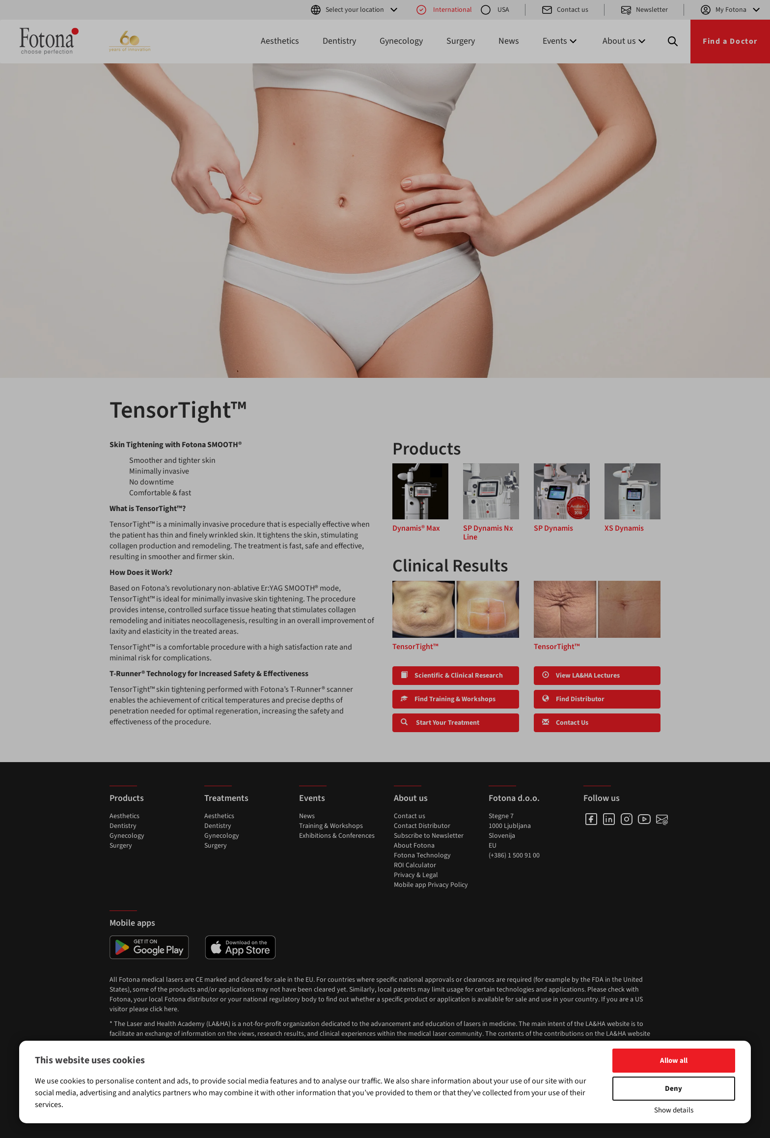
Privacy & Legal (416, 875)
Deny (673, 1088)
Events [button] (561, 41)
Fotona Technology (422, 855)
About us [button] (625, 41)
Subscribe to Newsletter (429, 836)
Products (127, 798)
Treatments (226, 798)
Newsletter (644, 10)
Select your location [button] (355, 10)
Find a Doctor (730, 41)
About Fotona (414, 846)
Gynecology (401, 41)
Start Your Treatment (440, 723)
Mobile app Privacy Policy (431, 885)
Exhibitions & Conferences (337, 836)
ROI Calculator (415, 865)
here (170, 1009)
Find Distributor (573, 699)
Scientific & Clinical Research (452, 676)
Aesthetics (280, 41)
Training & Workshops (331, 826)
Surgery (460, 41)
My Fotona (731, 10)
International (443, 10)
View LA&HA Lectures (581, 676)
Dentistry (339, 41)
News (508, 41)
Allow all (674, 1060)
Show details (673, 1110)
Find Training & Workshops (448, 699)
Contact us (564, 10)
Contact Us (565, 723)
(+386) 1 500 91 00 (514, 855)
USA (494, 10)
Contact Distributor (422, 826)
